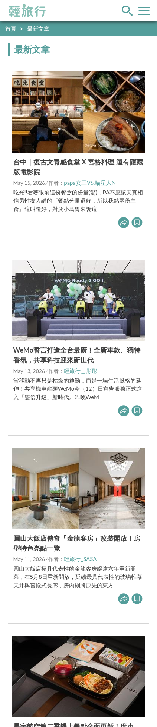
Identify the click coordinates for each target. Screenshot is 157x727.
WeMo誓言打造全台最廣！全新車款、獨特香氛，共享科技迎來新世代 (76, 355)
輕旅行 (27, 11)
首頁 (10, 28)
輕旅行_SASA (80, 559)
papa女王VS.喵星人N (90, 182)
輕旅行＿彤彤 (80, 370)
